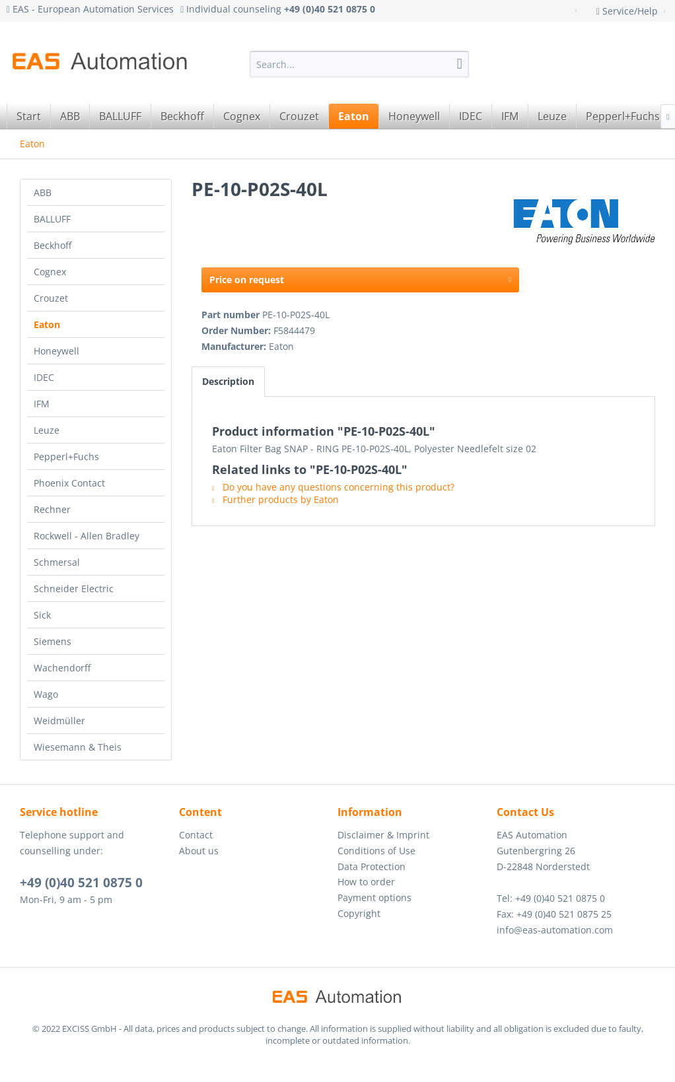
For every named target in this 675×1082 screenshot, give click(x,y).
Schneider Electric (74, 588)
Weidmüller (59, 720)
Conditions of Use (376, 850)
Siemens (52, 641)
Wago (46, 694)
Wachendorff (62, 667)
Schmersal (57, 562)
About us (199, 850)
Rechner (52, 509)
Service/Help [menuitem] (628, 11)
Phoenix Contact (69, 483)
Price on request (360, 277)
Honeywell (56, 351)
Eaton (47, 324)
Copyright (359, 913)
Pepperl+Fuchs (66, 456)
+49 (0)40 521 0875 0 (81, 882)
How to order (366, 881)
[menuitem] (359, 64)
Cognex (50, 271)
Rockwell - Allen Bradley (86, 535)
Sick (42, 615)
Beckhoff (52, 245)
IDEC (44, 377)
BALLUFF (52, 219)
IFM (42, 403)
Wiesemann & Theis (78, 747)
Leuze (46, 430)
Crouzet (51, 298)
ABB (43, 192)
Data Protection (372, 866)
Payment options (374, 897)
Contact (196, 834)
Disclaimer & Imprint (383, 834)
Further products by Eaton (275, 499)
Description (228, 381)
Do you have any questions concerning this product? (333, 487)
